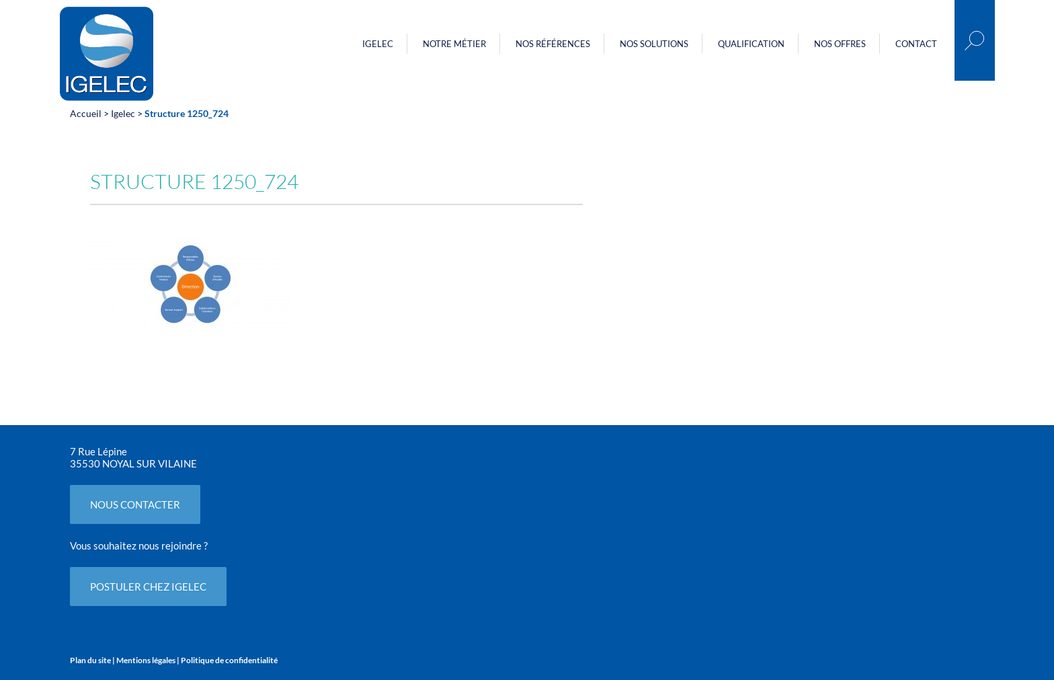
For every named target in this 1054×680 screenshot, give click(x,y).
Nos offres (840, 43)
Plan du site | (93, 660)
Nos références (553, 43)
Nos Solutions (654, 43)
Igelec (377, 43)
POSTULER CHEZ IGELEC (148, 586)
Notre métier (454, 43)
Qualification (751, 43)
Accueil (86, 113)
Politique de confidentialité (229, 660)
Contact (916, 43)
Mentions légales (145, 660)
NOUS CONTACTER (135, 504)
